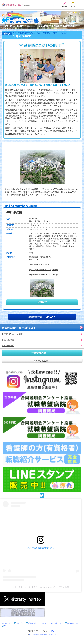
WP (5, 626)
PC (52, 631)
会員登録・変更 (7, 623)
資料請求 (42, 302)
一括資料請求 (38, 353)
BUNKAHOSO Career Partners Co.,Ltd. (42, 634)
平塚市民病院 (14, 212)
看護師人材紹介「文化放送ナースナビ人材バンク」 (45, 623)
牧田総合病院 (8, 345)
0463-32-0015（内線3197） (40, 265)
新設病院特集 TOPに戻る (42, 316)
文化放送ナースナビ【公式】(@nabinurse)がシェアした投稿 (40, 587)
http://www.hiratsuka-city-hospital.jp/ (43, 275)
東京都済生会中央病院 (12, 334)
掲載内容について (73, 623)
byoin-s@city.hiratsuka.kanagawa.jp (43, 270)
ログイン (72, 6)
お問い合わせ (20, 623)
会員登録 (64, 6)
